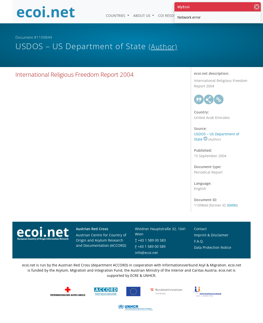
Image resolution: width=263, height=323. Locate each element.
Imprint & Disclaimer (211, 235)
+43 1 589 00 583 (152, 240)
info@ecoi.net (146, 252)
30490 (232, 205)
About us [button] (142, 15)
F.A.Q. (199, 241)
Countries (116, 15)
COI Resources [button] (172, 15)
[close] (256, 6)
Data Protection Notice (212, 247)
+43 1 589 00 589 (151, 246)
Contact (200, 228)
